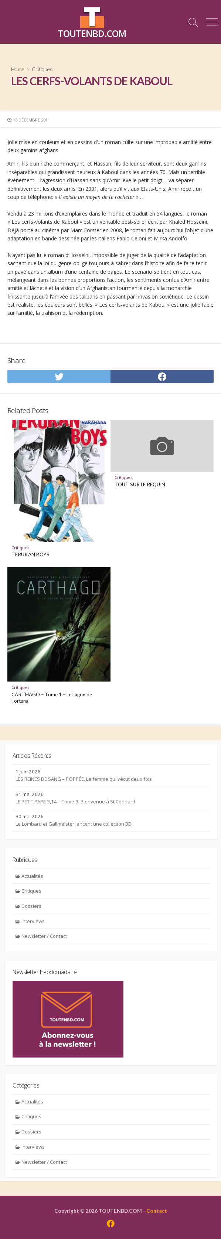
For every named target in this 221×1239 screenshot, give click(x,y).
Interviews (33, 921)
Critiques (42, 69)
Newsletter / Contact (44, 936)
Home (17, 69)
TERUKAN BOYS (30, 554)
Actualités (32, 876)
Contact (156, 1211)
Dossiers (31, 906)
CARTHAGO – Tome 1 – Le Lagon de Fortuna (51, 698)
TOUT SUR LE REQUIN (140, 484)
